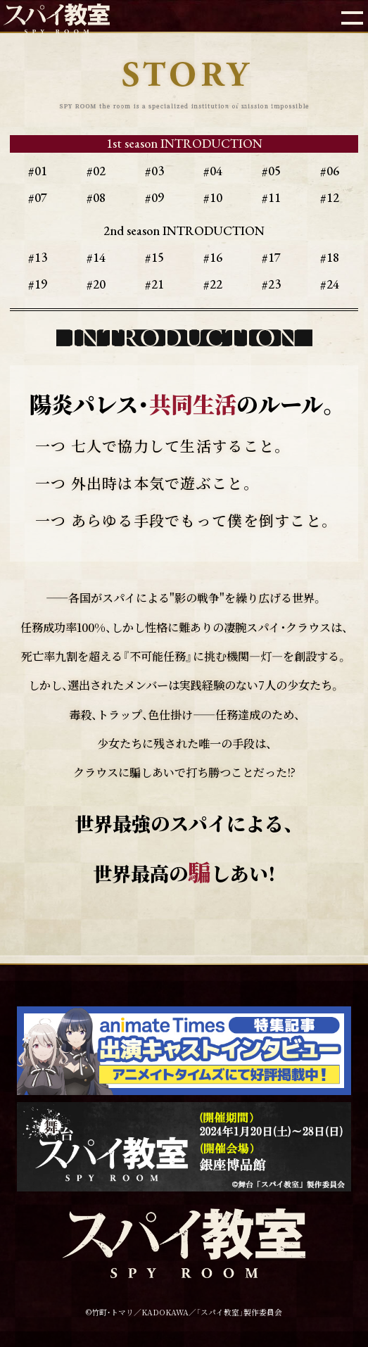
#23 (271, 284)
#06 (329, 171)
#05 (271, 171)
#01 (37, 171)
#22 (212, 284)
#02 (96, 171)
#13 (37, 257)
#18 (329, 257)
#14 (96, 257)
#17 (271, 257)
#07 (37, 197)
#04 (212, 171)
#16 (212, 257)
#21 (154, 284)
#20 (96, 284)
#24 (329, 284)
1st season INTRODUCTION (184, 143)
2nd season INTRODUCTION (184, 230)
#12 (329, 197)
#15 (154, 257)
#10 (212, 197)
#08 (96, 197)
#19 (37, 284)
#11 (271, 197)
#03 (154, 171)
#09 (154, 197)
